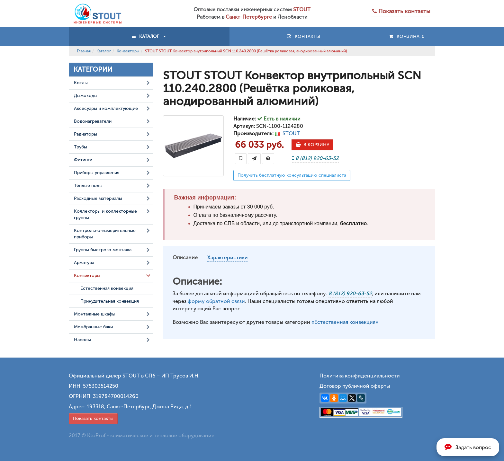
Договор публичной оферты (355, 386)
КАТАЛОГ (149, 36)
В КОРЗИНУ (312, 144)
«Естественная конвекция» (344, 322)
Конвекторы (128, 51)
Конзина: (406, 36)
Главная (84, 51)
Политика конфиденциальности (360, 376)
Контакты (303, 36)
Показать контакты (93, 418)
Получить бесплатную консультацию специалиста (292, 175)
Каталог (103, 51)
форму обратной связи (216, 301)
